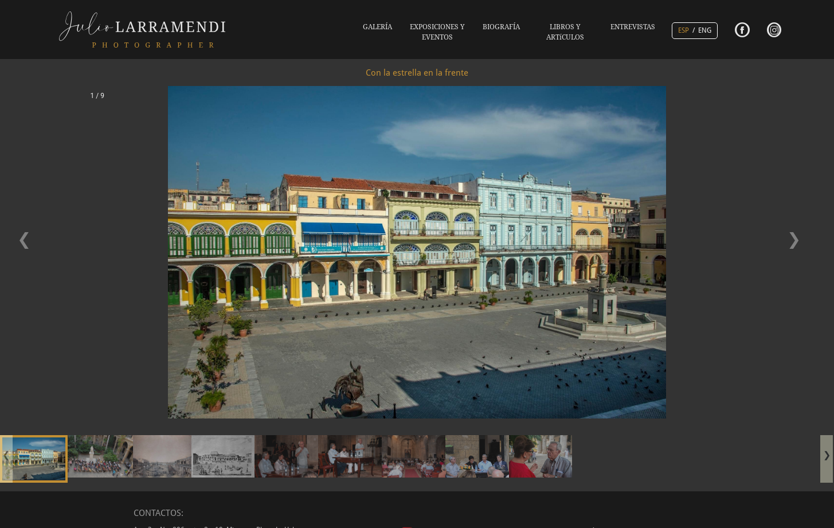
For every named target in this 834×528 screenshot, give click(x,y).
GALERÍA (377, 27)
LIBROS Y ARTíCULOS (565, 32)
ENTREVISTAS (632, 27)
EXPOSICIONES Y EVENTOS (437, 32)
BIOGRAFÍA (501, 27)
